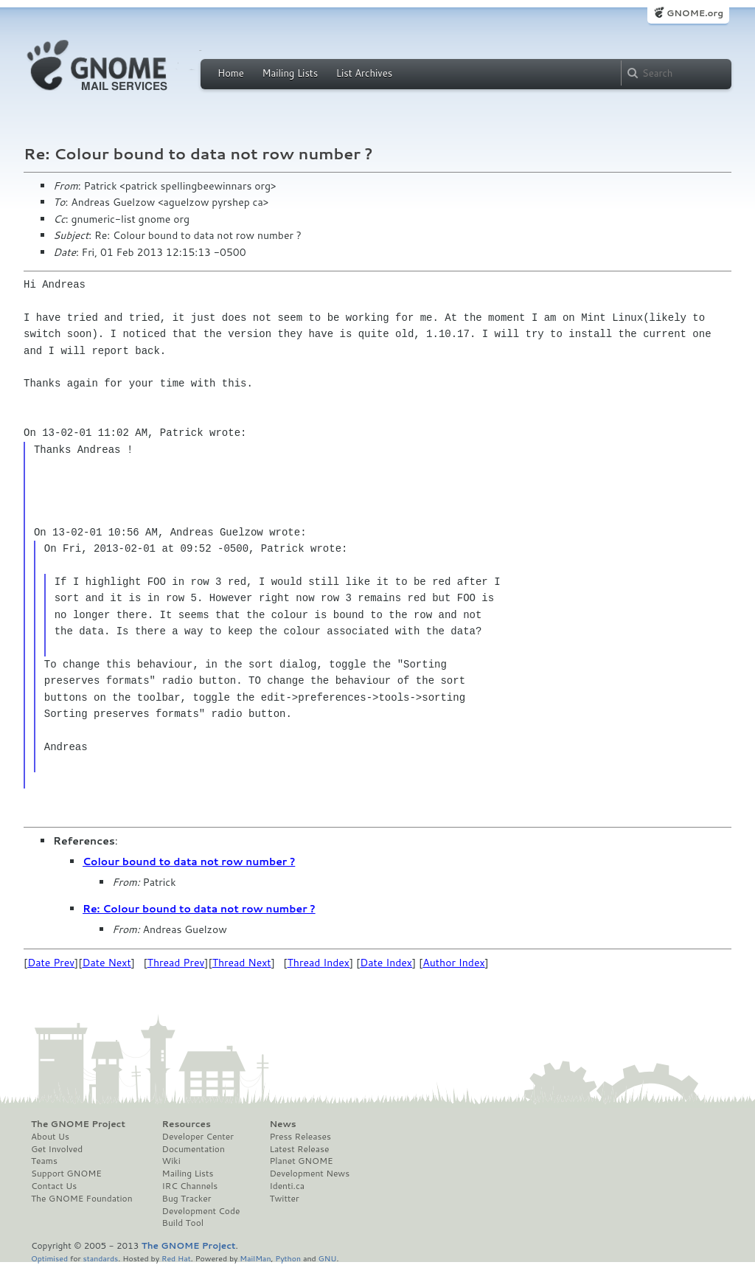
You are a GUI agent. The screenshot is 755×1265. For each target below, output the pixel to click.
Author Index (453, 962)
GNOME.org (695, 13)
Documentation (193, 1149)
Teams (44, 1161)
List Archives (364, 73)
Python (288, 1258)
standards (100, 1258)
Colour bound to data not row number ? (189, 861)
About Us (50, 1137)
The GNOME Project (78, 1124)
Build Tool (182, 1223)
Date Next (106, 962)
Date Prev (50, 962)
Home (231, 73)
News (282, 1124)
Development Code (201, 1211)
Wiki (171, 1161)
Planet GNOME (301, 1161)
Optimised (49, 1258)
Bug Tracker (187, 1199)
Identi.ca (287, 1186)
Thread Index (319, 962)
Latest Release (299, 1149)
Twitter (284, 1199)
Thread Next (241, 962)
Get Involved (57, 1149)
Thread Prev (176, 962)
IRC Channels (190, 1186)
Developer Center (198, 1137)
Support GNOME (66, 1173)
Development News (309, 1173)
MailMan (255, 1258)
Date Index (386, 962)
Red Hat (176, 1258)
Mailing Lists (290, 73)
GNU (328, 1258)
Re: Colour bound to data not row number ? (199, 908)
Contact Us (54, 1186)
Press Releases (299, 1137)
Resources (186, 1124)
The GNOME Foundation (82, 1199)
